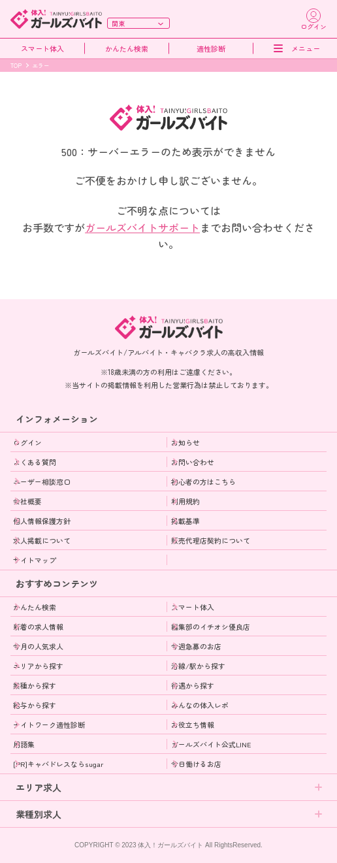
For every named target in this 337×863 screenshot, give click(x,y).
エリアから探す (38, 665)
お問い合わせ (192, 462)
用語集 (24, 744)
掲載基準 (185, 520)
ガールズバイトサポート (142, 227)
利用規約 (185, 501)
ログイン (27, 442)
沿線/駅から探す (198, 665)
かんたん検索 (126, 48)
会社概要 (27, 501)
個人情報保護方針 (42, 520)
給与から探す (34, 705)
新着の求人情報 (38, 626)
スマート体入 (42, 48)
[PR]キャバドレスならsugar (58, 763)
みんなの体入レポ (200, 705)
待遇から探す (192, 685)
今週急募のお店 (196, 646)
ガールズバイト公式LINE (211, 744)
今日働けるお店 (196, 763)
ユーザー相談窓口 (42, 481)
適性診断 (211, 48)
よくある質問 (34, 462)
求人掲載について (42, 540)
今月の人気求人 (38, 646)
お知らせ (185, 442)
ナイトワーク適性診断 (49, 724)
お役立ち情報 (192, 724)
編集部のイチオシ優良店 (210, 626)
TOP (16, 65)
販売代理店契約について (210, 540)
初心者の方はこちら (203, 481)
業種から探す (34, 685)
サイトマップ (34, 560)
